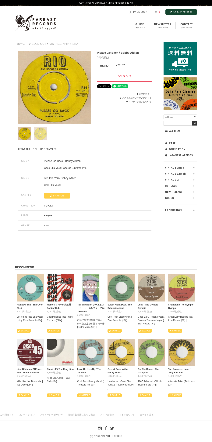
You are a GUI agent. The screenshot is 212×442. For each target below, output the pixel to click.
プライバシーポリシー (51, 414)
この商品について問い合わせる (136, 98)
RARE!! (171, 143)
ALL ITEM (172, 131)
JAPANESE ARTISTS (179, 155)
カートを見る (147, 414)
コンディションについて (138, 101)
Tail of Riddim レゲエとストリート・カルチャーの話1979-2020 (90, 308)
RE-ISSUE (171, 186)
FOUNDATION (175, 149)
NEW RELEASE (173, 192)
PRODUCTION (173, 210)
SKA (35, 149)
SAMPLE (57, 195)
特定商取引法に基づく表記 (81, 414)
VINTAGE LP (172, 179)
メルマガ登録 (107, 414)
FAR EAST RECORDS (181, 12)
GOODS (169, 198)
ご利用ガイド (145, 94)
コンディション (27, 414)
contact (186, 26)
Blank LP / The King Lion (60, 369)
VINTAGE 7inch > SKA (63, 43)
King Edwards (48, 149)
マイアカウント (127, 414)
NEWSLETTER (162, 26)
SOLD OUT (39, 43)
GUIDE (139, 26)
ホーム (21, 43)
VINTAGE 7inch (174, 167)
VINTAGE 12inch (175, 173)
